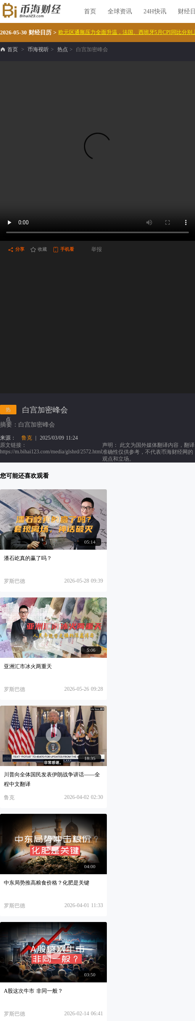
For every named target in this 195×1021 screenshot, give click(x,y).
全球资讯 (120, 11)
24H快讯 (154, 11)
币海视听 (38, 49)
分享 (16, 250)
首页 (90, 11)
